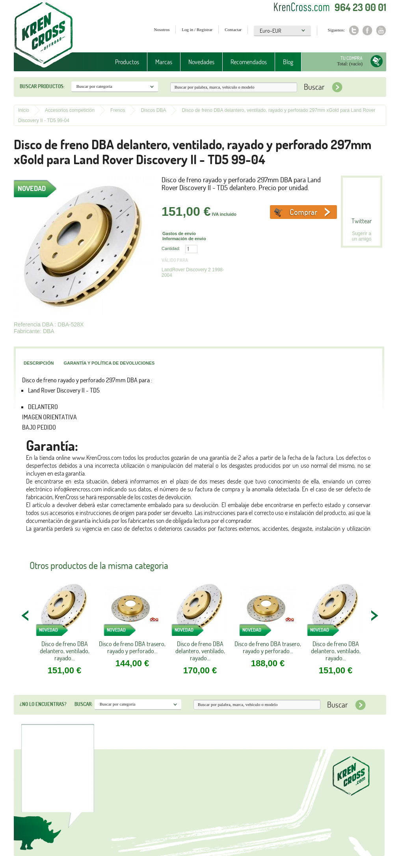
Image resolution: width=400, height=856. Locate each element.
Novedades (201, 62)
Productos (127, 62)
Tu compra (351, 58)
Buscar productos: (42, 86)
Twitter (354, 30)
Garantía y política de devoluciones (108, 363)
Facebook (367, 30)
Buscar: (83, 704)
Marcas (163, 62)
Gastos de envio (179, 233)
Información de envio (184, 238)
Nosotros (162, 29)
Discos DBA (153, 110)
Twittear (362, 221)
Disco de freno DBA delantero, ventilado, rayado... (64, 650)
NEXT (374, 615)
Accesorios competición (70, 110)
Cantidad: (171, 248)
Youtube (381, 30)
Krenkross (43, 35)
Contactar (233, 29)
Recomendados (249, 62)
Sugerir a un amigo (361, 236)
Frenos (117, 110)
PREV (26, 615)
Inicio (23, 110)
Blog (288, 62)
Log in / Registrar (197, 29)
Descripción (39, 363)
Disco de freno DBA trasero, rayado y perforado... (132, 647)
